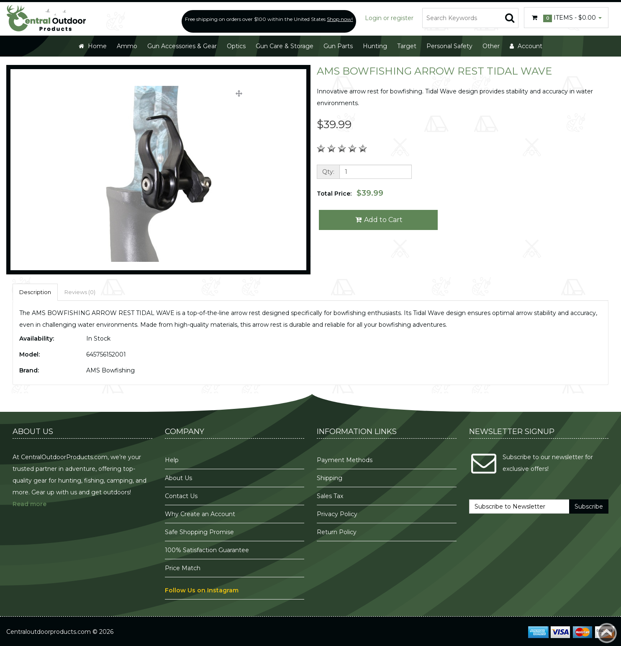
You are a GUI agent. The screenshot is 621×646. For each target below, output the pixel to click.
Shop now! (340, 19)
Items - (566, 18)
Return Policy (337, 532)
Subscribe (589, 506)
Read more (29, 504)
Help (172, 460)
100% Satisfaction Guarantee (208, 550)
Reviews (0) (79, 292)
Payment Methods (344, 460)
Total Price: (350, 193)
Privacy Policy (338, 514)
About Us (178, 478)
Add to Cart (378, 220)
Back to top (607, 633)
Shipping (329, 478)
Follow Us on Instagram (202, 590)
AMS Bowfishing (110, 370)
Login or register (389, 18)
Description (35, 292)
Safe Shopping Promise (199, 532)
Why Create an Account (200, 514)
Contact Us (181, 496)
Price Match (182, 568)
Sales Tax (330, 496)
